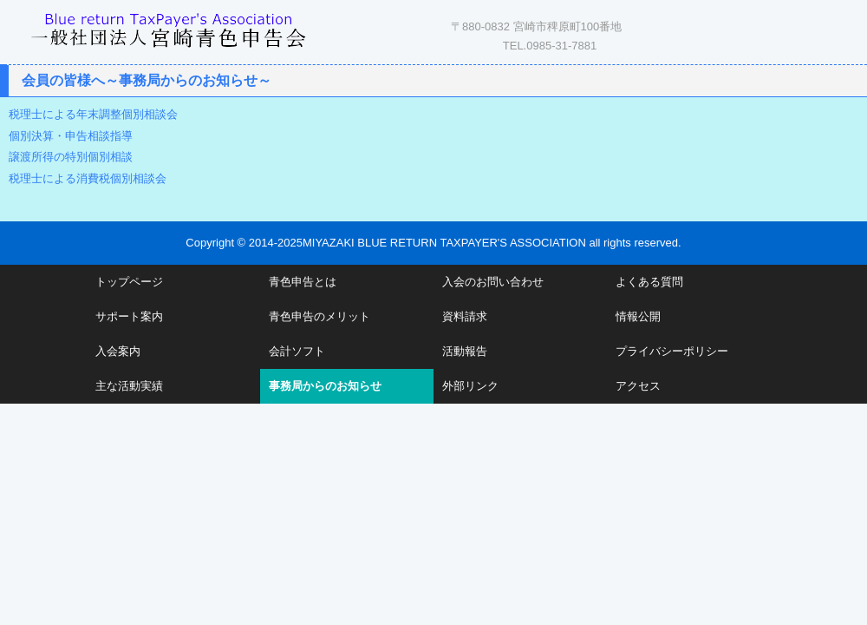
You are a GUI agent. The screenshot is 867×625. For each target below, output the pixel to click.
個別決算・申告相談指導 (71, 135)
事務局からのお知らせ (325, 385)
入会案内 (117, 351)
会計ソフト (297, 351)
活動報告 (464, 351)
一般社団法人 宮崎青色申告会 (169, 28)
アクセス (638, 385)
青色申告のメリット (319, 316)
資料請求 (464, 316)
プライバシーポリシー (672, 351)
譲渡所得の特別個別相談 (71, 156)
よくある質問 (649, 281)
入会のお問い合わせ (493, 281)
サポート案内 (129, 316)
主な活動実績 (129, 385)
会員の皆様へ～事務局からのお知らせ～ (146, 80)
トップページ (129, 281)
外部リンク (470, 385)
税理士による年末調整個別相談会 (93, 114)
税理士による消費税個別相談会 (87, 178)
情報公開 (638, 316)
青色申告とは (302, 281)
